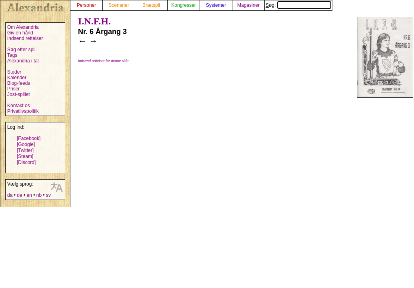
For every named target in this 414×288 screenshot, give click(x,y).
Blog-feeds (18, 83)
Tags (12, 55)
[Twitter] (25, 150)
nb (39, 195)
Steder (14, 72)
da (9, 195)
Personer (86, 5)
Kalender (16, 77)
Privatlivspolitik (23, 111)
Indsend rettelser (25, 38)
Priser (13, 89)
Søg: (298, 5)
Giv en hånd (20, 33)
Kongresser (183, 5)
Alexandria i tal (23, 61)
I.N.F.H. (94, 21)
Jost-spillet (18, 94)
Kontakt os (18, 105)
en (29, 195)
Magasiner (248, 5)
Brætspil (151, 5)
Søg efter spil (21, 49)
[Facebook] (28, 138)
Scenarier (118, 5)
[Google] (26, 144)
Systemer (216, 5)
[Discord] (26, 162)
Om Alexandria (23, 27)
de (19, 195)
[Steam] (25, 156)
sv (48, 195)
